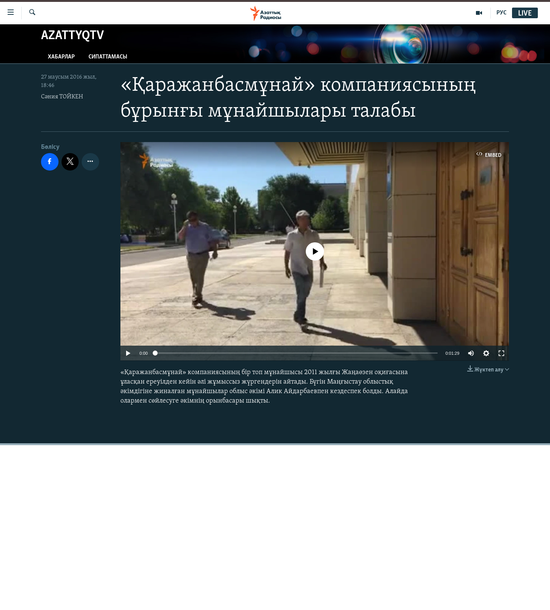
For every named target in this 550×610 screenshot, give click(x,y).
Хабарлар (61, 57)
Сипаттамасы (108, 57)
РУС (501, 13)
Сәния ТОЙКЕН (62, 97)
